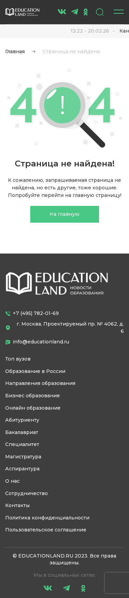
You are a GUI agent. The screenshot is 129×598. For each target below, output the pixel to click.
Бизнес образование (32, 395)
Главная (15, 51)
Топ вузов (18, 359)
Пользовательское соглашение (45, 530)
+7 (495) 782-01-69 (32, 313)
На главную (64, 214)
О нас (12, 481)
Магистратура (23, 457)
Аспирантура (22, 469)
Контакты (17, 505)
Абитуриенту (22, 420)
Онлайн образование (33, 408)
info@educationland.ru (37, 342)
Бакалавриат (21, 432)
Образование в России (35, 371)
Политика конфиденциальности (47, 518)
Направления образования (40, 383)
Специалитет (22, 444)
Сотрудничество (26, 493)
